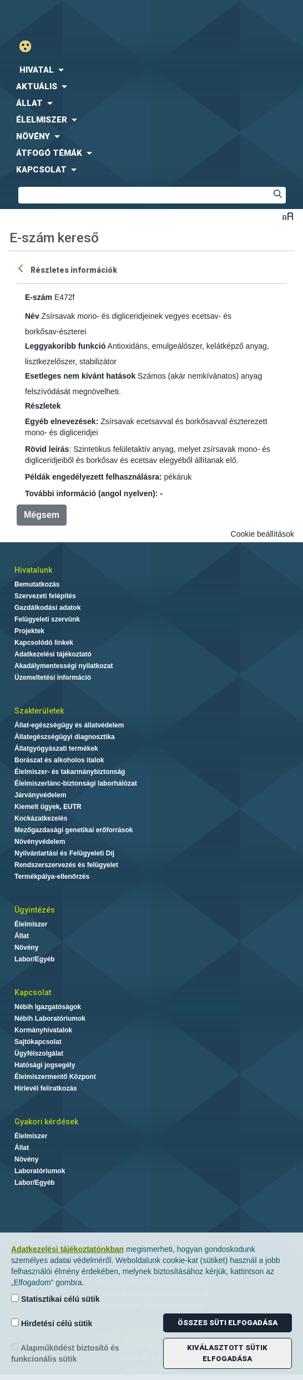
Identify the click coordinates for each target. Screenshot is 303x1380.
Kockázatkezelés (40, 818)
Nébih (75, 17)
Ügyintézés (34, 909)
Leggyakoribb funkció (65, 346)
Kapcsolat (32, 992)
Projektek (29, 631)
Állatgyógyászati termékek (56, 748)
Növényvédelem (39, 842)
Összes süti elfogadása (227, 1322)
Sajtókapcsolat (38, 1042)
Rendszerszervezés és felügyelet (66, 865)
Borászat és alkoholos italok (59, 760)
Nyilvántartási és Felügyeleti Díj (64, 853)
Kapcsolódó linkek (43, 642)
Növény (26, 947)
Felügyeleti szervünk (47, 619)
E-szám (38, 297)
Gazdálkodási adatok (47, 608)
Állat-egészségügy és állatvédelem (69, 725)
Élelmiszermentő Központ (55, 1077)
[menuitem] (151, 70)
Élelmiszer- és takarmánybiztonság (69, 772)
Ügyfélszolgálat (38, 1053)
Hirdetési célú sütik (51, 1323)
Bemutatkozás (36, 584)
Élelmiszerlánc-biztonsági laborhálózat (75, 783)
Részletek (43, 405)
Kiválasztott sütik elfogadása (227, 1353)
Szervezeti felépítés (45, 596)
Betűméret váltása (288, 216)
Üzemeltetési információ (52, 677)
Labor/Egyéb (34, 959)
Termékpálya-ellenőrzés (51, 876)
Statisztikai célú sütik (55, 1298)
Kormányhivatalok (43, 1030)
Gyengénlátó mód (29, 46)
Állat (21, 936)
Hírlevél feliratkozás (45, 1088)
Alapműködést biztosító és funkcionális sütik (65, 1353)
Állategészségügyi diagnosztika (64, 737)
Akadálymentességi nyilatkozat (63, 666)
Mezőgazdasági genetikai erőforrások (73, 830)
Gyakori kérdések (46, 1121)
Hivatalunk (33, 570)
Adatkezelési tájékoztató (53, 654)
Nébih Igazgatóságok (47, 1007)
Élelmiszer (30, 924)
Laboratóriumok (39, 1171)
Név (32, 316)
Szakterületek (39, 710)
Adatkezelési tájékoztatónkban (67, 1249)
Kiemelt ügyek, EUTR (48, 807)
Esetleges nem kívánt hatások (80, 375)
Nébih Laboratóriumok (49, 1018)
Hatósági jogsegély (44, 1065)
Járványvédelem (40, 795)
